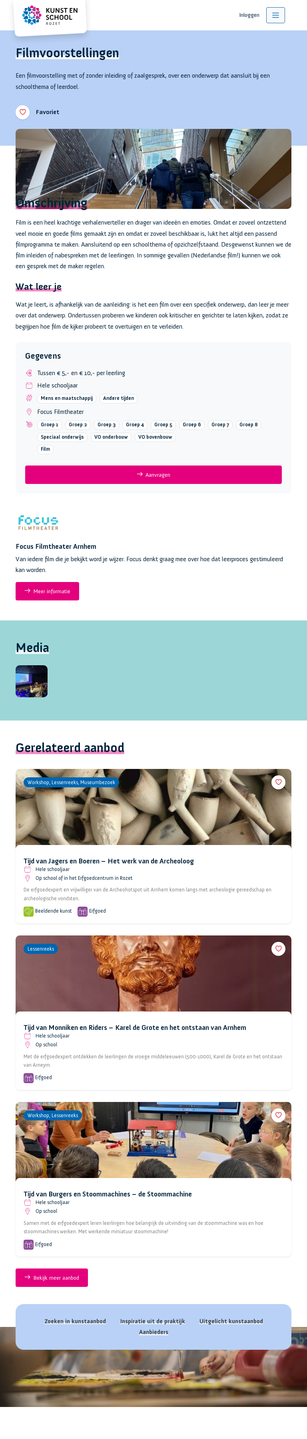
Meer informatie (47, 591)
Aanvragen (153, 474)
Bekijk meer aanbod (51, 1277)
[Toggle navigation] (275, 15)
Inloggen (249, 15)
